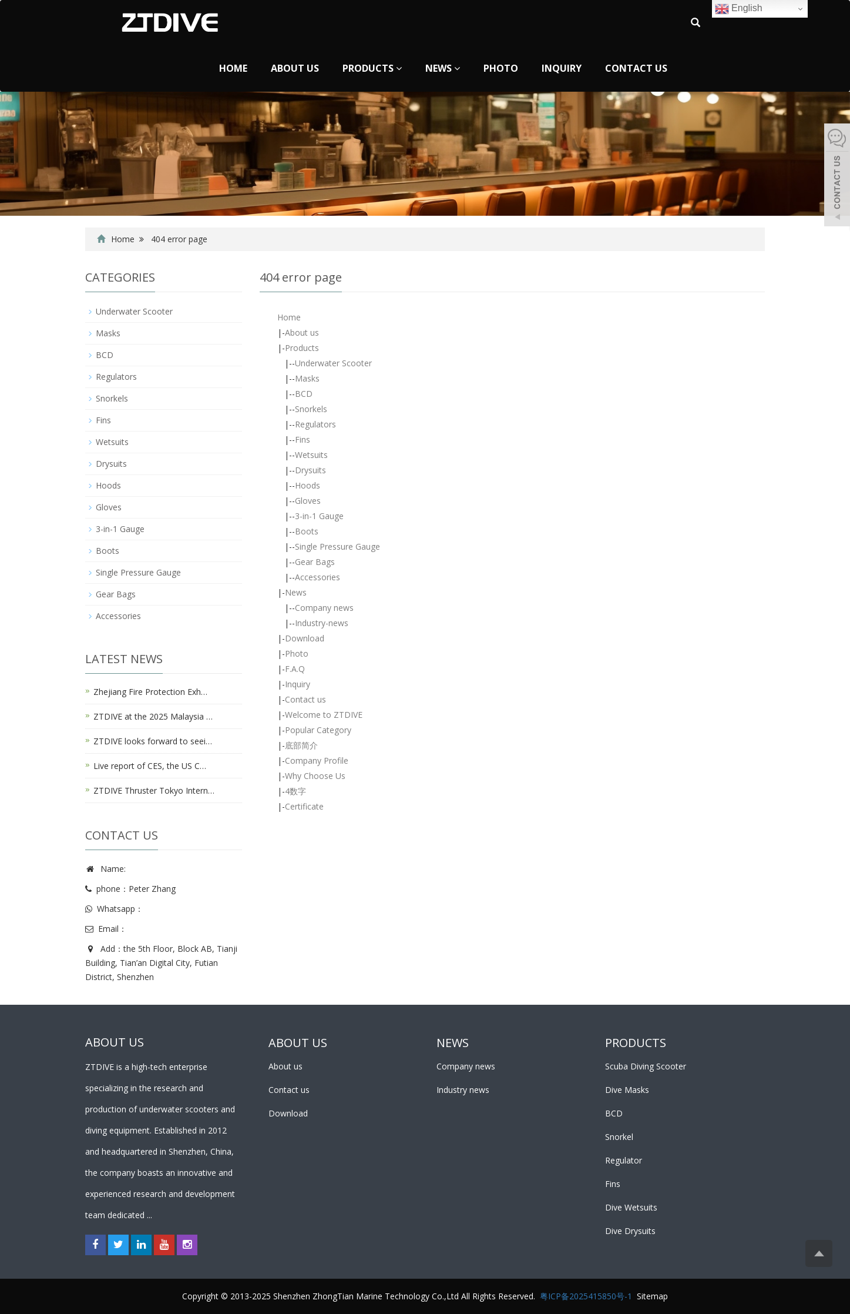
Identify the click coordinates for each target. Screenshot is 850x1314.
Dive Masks (627, 1089)
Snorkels (311, 408)
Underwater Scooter (333, 363)
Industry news (462, 1089)
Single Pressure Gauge (337, 546)
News (442, 68)
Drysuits (310, 470)
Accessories (317, 577)
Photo (500, 68)
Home (233, 68)
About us (295, 68)
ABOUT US (297, 1043)
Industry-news (321, 622)
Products (372, 68)
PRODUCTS (635, 1043)
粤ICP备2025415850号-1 (586, 1296)
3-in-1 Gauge (319, 515)
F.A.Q (295, 668)
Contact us (636, 68)
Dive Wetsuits (631, 1207)
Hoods (307, 485)
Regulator (623, 1160)
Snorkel (619, 1136)
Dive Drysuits (630, 1230)
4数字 (295, 791)
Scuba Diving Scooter (645, 1066)
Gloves (308, 500)
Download (304, 638)
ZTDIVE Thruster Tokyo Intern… (153, 790)
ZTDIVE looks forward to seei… (152, 741)
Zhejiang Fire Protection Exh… (150, 691)
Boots (306, 531)
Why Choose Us (315, 775)
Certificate (304, 806)
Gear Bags (315, 561)
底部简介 (301, 745)
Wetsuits (311, 454)
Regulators (315, 424)
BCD (304, 393)
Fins (302, 439)
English (738, 9)
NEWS (452, 1043)
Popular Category (318, 729)
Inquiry (562, 68)
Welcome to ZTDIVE (323, 714)
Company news (324, 607)
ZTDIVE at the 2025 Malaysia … (153, 716)
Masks (307, 378)
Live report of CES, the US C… (149, 765)
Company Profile (316, 760)
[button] (399, 68)
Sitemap (652, 1296)
